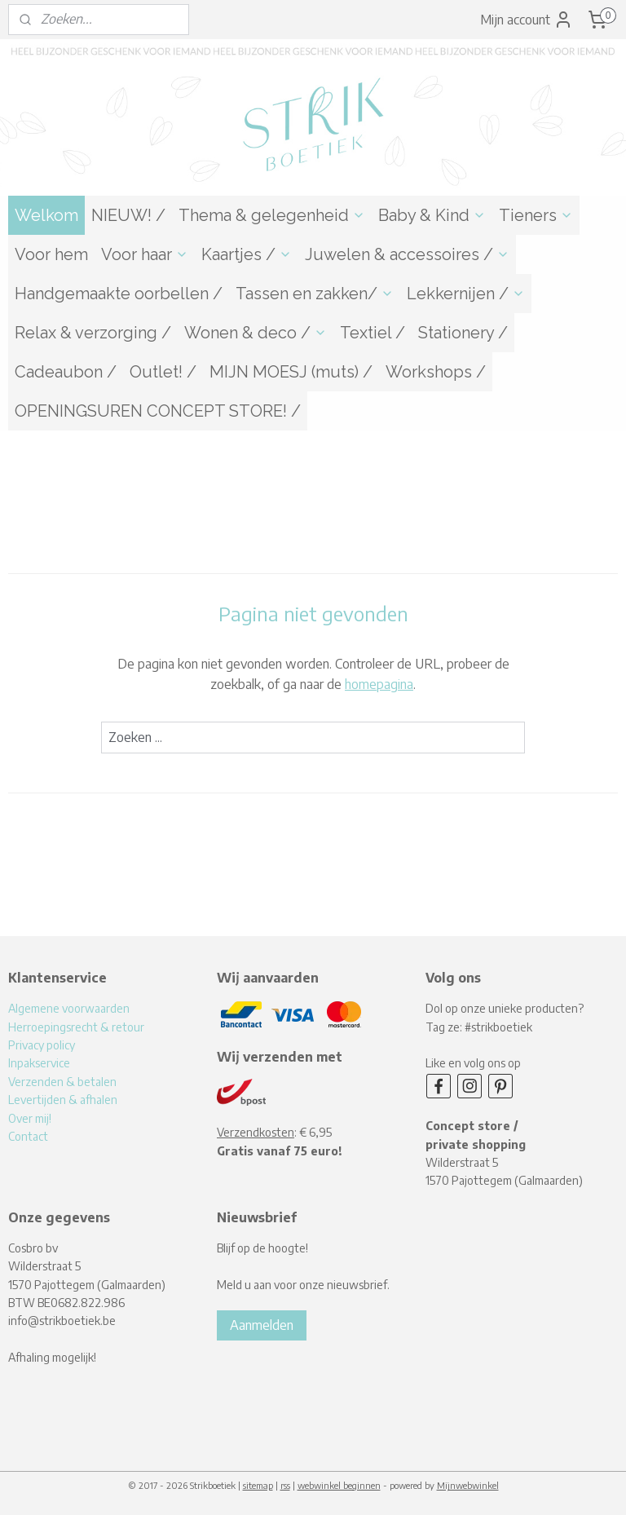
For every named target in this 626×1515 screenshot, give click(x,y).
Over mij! (29, 1118)
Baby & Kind (432, 215)
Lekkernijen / (466, 293)
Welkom (46, 215)
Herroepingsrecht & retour (76, 1027)
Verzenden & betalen (62, 1082)
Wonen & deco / (255, 332)
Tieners (536, 215)
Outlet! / (163, 372)
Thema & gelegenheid (272, 215)
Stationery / (463, 332)
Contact (28, 1136)
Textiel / (372, 332)
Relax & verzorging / (93, 332)
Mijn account (526, 19)
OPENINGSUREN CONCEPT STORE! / (158, 411)
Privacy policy (41, 1045)
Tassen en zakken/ (315, 293)
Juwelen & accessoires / (407, 254)
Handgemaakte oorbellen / (119, 293)
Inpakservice (39, 1063)
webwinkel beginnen (339, 1485)
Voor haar (144, 254)
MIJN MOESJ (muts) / (291, 372)
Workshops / (436, 372)
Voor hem (51, 254)
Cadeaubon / (66, 372)
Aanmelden (261, 1325)
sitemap (258, 1485)
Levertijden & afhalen (62, 1099)
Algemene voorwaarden (69, 1008)
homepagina (379, 684)
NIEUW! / (128, 215)
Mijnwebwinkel (468, 1485)
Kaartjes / (246, 254)
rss (285, 1485)
